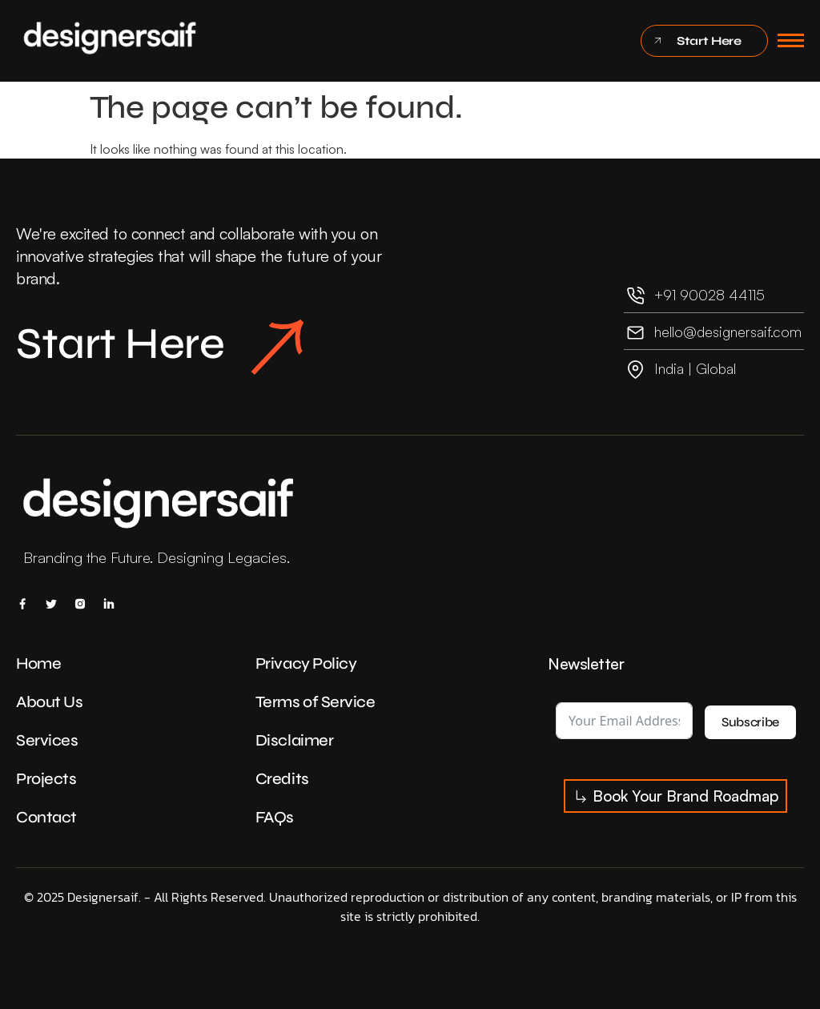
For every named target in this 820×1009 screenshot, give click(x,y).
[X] (51, 603)
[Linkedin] (108, 603)
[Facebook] (22, 603)
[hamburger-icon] (791, 40)
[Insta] (80, 603)
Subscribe (750, 722)
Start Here (160, 347)
